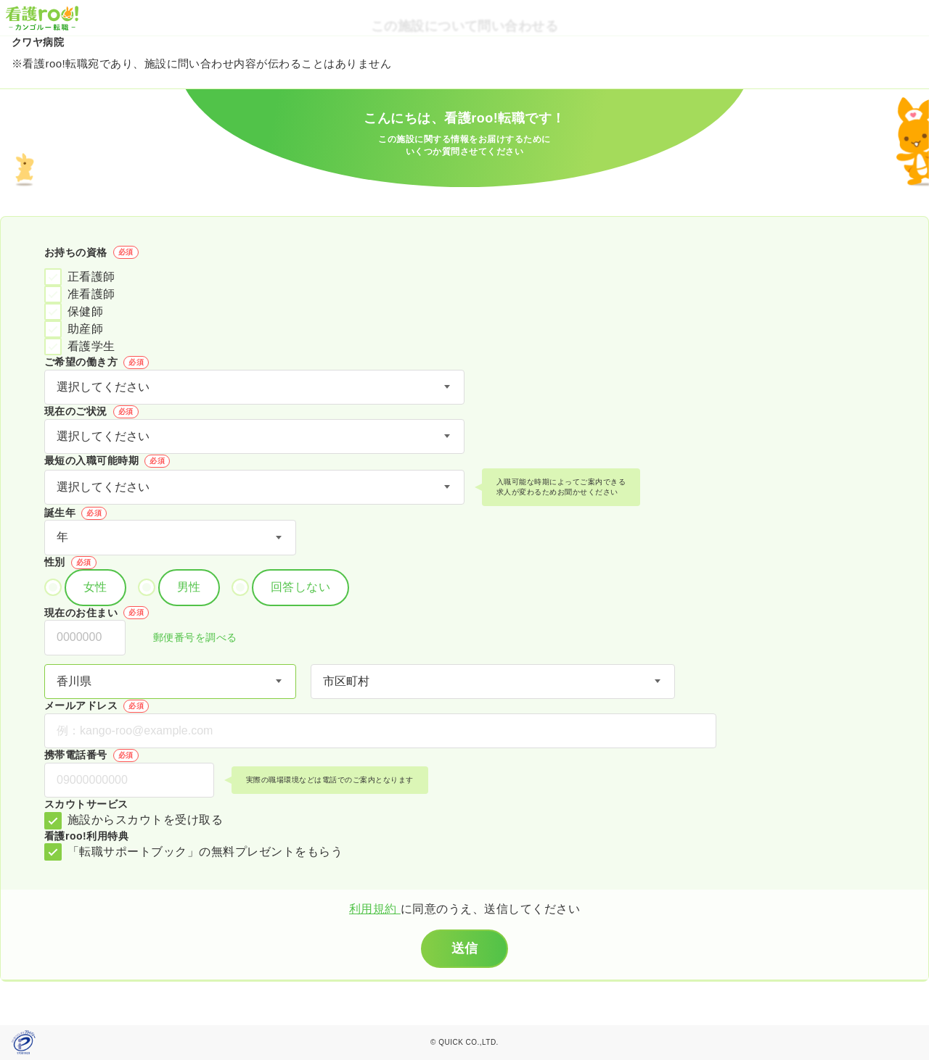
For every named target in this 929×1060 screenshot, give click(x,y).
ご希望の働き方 (96, 362)
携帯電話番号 (91, 755)
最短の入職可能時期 (107, 461)
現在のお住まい (96, 612)
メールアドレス (96, 706)
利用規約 (375, 909)
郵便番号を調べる (187, 638)
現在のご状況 (91, 411)
